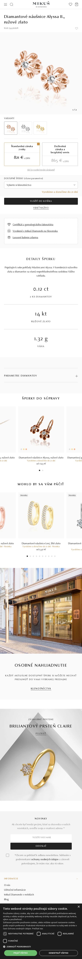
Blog (6, 899)
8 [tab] (48, 556)
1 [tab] (27, 556)
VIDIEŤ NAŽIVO (41, 208)
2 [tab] (30, 556)
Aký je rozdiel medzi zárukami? (41, 170)
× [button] (78, 907)
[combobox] (41, 185)
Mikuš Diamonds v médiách (19, 895)
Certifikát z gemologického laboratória (33, 225)
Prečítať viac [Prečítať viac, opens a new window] (37, 928)
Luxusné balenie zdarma (25, 237)
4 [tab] (36, 556)
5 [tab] (39, 556)
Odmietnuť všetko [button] (58, 953)
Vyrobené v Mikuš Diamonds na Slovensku (35, 231)
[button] (41, 947)
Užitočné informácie (15, 890)
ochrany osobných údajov (45, 859)
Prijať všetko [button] (20, 953)
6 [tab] (42, 556)
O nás (7, 885)
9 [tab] (51, 556)
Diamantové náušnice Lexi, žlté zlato (41, 543)
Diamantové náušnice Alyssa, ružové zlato (41, 458)
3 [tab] (33, 556)
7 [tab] (45, 556)
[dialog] (41, 931)
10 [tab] (54, 556)
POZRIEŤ (41, 734)
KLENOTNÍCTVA (41, 689)
